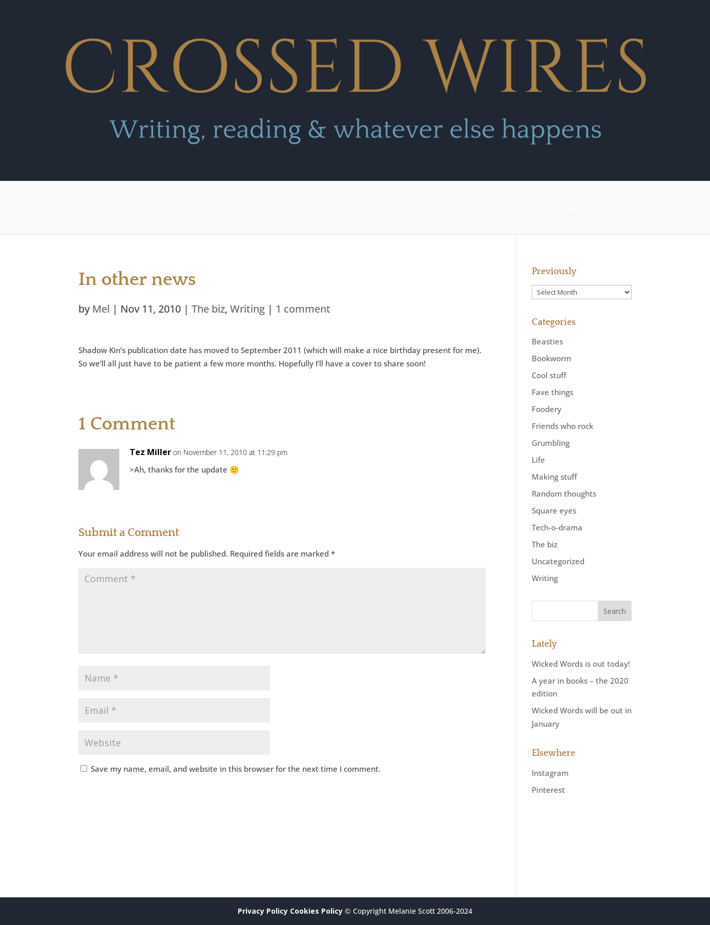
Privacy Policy (263, 911)
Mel (101, 309)
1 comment (303, 309)
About (533, 207)
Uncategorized (558, 561)
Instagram (550, 773)
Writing (247, 309)
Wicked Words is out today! (581, 664)
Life (538, 460)
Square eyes (554, 510)
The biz (208, 309)
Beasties (547, 341)
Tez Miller (150, 452)
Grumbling (551, 443)
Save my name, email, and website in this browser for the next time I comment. (236, 769)
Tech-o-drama (557, 527)
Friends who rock (562, 426)
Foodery (546, 409)
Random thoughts (564, 493)
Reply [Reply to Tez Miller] (461, 461)
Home (494, 207)
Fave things (552, 392)
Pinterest (548, 790)
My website (585, 207)
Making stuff (554, 476)
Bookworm (551, 358)
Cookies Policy (316, 911)
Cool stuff (549, 375)
